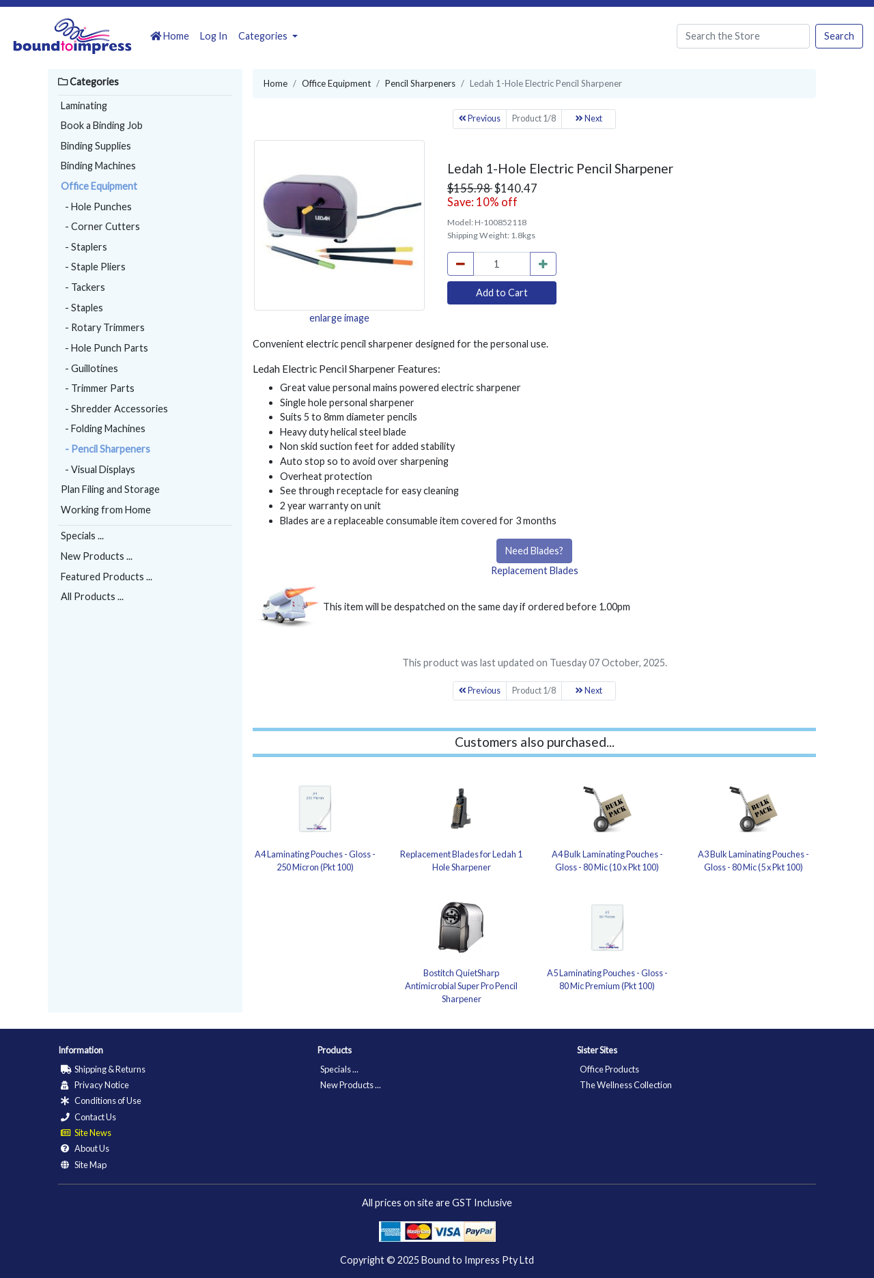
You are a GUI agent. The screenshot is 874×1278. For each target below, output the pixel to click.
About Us (85, 1148)
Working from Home (106, 509)
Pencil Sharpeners (420, 83)
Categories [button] (264, 36)
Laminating (84, 105)
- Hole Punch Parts (104, 348)
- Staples (82, 307)
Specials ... (82, 535)
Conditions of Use (101, 1100)
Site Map (84, 1164)
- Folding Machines (103, 428)
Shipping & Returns (103, 1069)
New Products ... (96, 556)
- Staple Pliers (93, 266)
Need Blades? (534, 550)
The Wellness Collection (626, 1084)
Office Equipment (99, 186)
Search (839, 36)
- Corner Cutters (100, 226)
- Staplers (84, 247)
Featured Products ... (106, 576)
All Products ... (92, 596)
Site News (86, 1132)
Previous (480, 118)
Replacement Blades (534, 570)
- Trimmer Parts (98, 388)
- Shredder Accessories (114, 408)
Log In (213, 36)
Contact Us (88, 1116)
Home (169, 36)
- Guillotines (89, 368)
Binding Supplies (96, 146)
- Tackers (83, 287)
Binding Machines (98, 165)
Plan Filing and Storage (110, 489)
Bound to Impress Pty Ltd (477, 1260)
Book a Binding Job (102, 125)
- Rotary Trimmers (103, 327)
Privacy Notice (95, 1084)
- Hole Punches (96, 206)
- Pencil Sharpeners (105, 449)
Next (589, 118)
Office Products (609, 1069)
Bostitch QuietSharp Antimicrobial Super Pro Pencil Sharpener (461, 985)
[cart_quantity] (502, 264)
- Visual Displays (98, 469)
